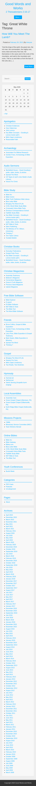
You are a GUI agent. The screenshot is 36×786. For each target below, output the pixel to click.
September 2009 (11, 759)
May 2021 (9, 524)
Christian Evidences (12, 126)
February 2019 (11, 558)
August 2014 (10, 647)
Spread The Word (12, 175)
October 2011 (10, 713)
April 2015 (9, 636)
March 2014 (10, 658)
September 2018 (11, 565)
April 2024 (9, 515)
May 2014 (9, 654)
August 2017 (10, 590)
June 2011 (9, 718)
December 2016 (11, 608)
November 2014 (11, 642)
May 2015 (9, 633)
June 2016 (9, 617)
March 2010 (10, 749)
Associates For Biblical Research (17, 152)
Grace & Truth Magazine (14, 282)
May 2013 (9, 672)
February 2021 (11, 531)
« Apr (5, 113)
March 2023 (10, 519)
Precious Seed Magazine (14, 284)
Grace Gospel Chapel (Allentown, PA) (18, 400)
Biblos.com (9, 444)
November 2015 (11, 626)
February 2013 (11, 677)
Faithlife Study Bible (12, 213)
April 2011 (9, 722)
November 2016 (11, 611)
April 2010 (9, 747)
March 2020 (10, 542)
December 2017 (11, 581)
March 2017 (10, 601)
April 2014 (9, 656)
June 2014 (9, 652)
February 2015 (11, 638)
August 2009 (10, 761)
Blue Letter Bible (11, 201)
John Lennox (10, 130)
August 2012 (10, 690)
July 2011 (9, 715)
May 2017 (9, 597)
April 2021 (9, 526)
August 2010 (10, 740)
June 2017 (9, 595)
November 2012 (11, 683)
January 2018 (10, 579)
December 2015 (11, 624)
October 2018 (10, 563)
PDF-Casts (9, 484)
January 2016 (10, 622)
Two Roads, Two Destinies (15, 365)
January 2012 (10, 706)
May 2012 (9, 697)
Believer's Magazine (13, 278)
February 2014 (11, 661)
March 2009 (10, 772)
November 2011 (11, 711)
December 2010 (11, 731)
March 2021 (10, 529)
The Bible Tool (11, 309)
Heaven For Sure (12, 360)
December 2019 (11, 547)
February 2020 (11, 544)
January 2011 (10, 729)
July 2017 (9, 592)
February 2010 (11, 752)
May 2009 (9, 768)
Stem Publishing (11, 226)
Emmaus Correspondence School (17, 210)
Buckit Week (10, 471)
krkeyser (29, 42)
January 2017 (10, 606)
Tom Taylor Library (12, 235)
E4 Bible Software (12, 304)
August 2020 (10, 533)
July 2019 (9, 554)
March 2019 (10, 556)
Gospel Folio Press (12, 253)
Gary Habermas (11, 128)
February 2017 (11, 604)
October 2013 (10, 663)
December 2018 (11, 560)
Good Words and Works (23, 783)
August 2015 (10, 629)
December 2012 (11, 681)
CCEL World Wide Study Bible (16, 206)
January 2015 (10, 640)
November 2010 (11, 734)
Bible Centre (10, 197)
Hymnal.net (10, 378)
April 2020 (9, 540)
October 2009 (10, 756)
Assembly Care (11, 398)
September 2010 (11, 738)
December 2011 (11, 708)
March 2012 (10, 702)
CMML (8, 422)
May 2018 (9, 570)
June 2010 (9, 745)
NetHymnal (9, 380)
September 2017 (11, 588)
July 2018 (9, 567)
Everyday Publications (13, 251)
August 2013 (10, 667)
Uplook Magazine (12, 287)
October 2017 (10, 585)
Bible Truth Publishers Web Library (17, 199)
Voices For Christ (12, 181)
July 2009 (9, 763)
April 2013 (9, 674)
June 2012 (9, 695)
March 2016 (10, 620)
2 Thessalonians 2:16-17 (18, 12)
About (8, 502)
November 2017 (11, 583)
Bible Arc (9, 194)
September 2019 (11, 551)
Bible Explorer (10, 300)
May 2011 (9, 720)
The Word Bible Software (14, 311)
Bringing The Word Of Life (15, 204)
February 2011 (11, 727)
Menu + (18, 17)
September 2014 (11, 645)
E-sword (9, 302)
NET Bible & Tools (12, 224)
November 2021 (11, 522)
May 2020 (9, 538)
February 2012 (11, 704)
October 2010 (10, 736)
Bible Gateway (11, 442)
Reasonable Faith (12, 139)
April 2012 (9, 699)
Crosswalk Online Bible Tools (16, 208)
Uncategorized (11, 489)
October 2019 (10, 549)
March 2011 (10, 724)
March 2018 (10, 574)
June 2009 (9, 765)
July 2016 (9, 615)
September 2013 (11, 665)
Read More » (29, 66)
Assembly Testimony (13, 275)
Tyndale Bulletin (11, 238)
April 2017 (9, 599)
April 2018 (9, 572)
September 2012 (11, 688)
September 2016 (11, 613)
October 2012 (10, 686)
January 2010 (10, 754)
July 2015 (9, 631)
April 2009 (9, 770)
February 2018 (11, 576)
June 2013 (9, 670)
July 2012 (9, 693)
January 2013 (10, 679)
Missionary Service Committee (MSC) (18, 424)
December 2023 (11, 517)
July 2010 (9, 743)
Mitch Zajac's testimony (14, 137)
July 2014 (9, 649)
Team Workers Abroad (13, 427)
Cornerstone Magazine (13, 280)
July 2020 (9, 535)
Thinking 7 (9, 233)
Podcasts (9, 486)
